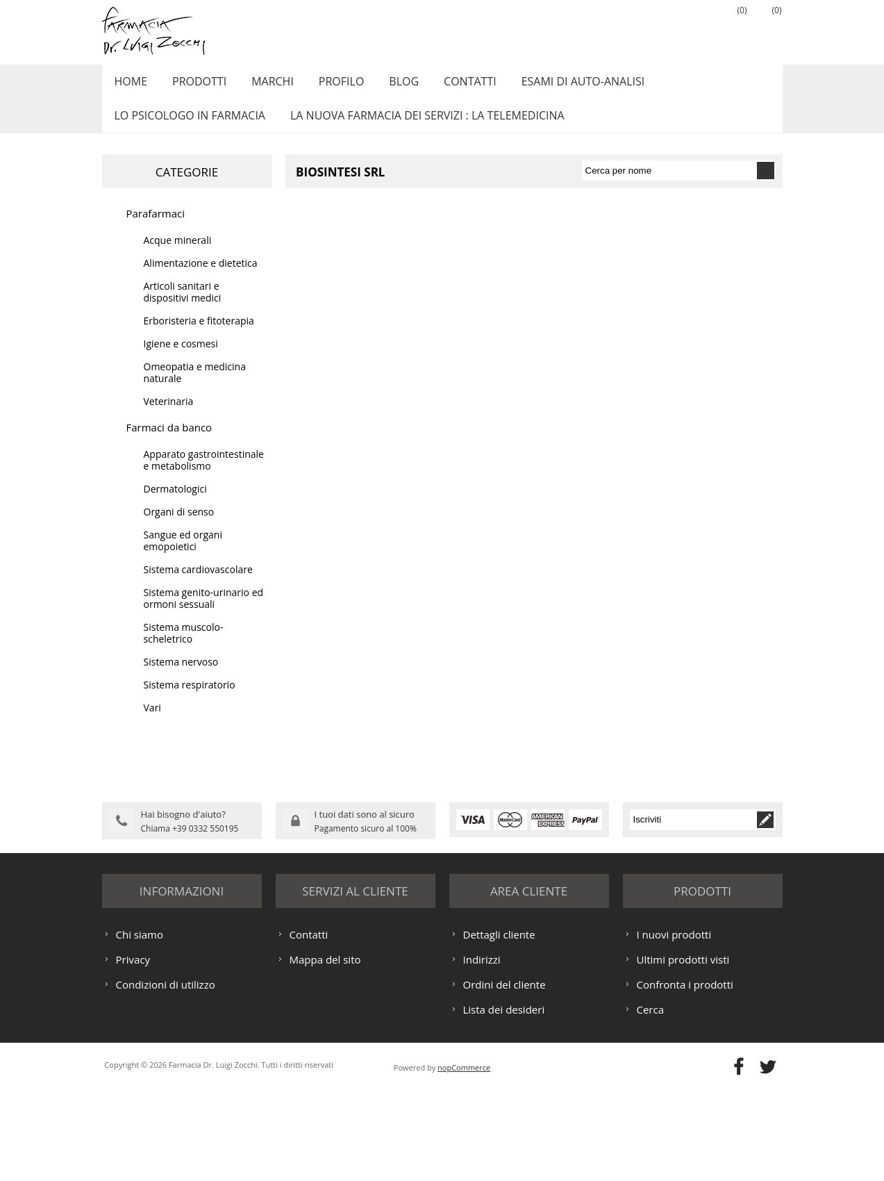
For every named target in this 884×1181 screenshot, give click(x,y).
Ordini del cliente (504, 1075)
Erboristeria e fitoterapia (199, 335)
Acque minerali (178, 255)
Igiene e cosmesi (181, 358)
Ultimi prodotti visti (683, 1050)
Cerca (651, 1100)
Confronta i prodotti (685, 1075)
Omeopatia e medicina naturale (195, 387)
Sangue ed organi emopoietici (183, 555)
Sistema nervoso (181, 677)
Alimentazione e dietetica (201, 278)
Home (129, 85)
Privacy (133, 1050)
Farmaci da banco (169, 442)
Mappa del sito (325, 1050)
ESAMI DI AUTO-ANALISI (560, 85)
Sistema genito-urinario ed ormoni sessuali (204, 613)
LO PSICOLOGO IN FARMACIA (187, 127)
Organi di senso (179, 527)
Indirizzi (482, 1050)
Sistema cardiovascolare (198, 584)
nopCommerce (463, 1158)
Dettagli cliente (499, 1025)
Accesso (696, 28)
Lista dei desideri (504, 1100)
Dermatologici (175, 504)
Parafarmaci (155, 229)
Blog (388, 85)
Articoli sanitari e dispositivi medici (183, 307)
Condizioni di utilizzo (165, 1075)
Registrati (661, 28)
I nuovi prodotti (674, 1025)
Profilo (328, 85)
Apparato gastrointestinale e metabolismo (204, 475)
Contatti (450, 85)
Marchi (263, 85)
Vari (152, 722)
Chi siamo (140, 1025)
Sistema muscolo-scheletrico (184, 648)
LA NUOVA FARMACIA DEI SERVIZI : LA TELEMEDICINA (422, 127)
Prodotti (194, 85)
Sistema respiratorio (189, 700)
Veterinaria (169, 416)
